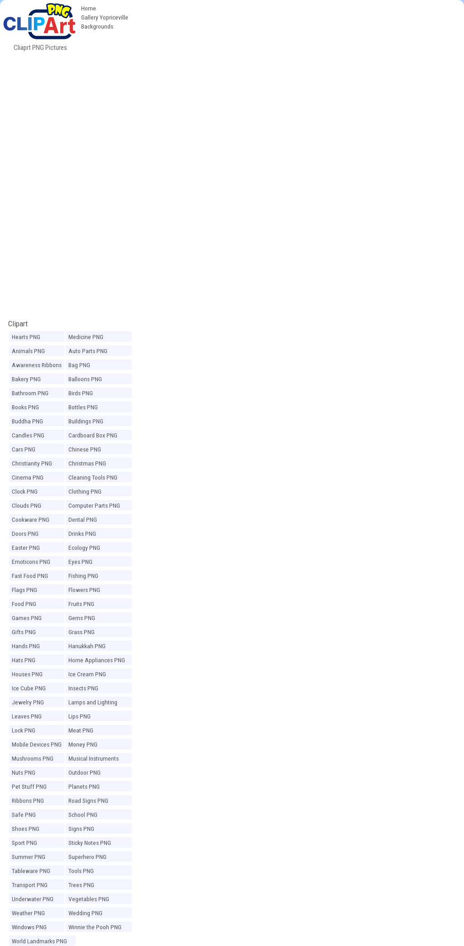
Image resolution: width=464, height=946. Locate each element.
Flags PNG (24, 589)
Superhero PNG (87, 856)
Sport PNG (24, 842)
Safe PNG (24, 814)
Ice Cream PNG (87, 674)
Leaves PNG (27, 716)
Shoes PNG (25, 828)
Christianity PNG (32, 463)
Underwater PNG (32, 898)
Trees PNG (81, 884)
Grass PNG (81, 632)
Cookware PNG (30, 519)
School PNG (82, 814)
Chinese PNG (84, 449)
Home (88, 8)
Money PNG (82, 744)
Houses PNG (27, 674)
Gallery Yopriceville (104, 17)
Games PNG (27, 617)
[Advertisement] (298, 68)
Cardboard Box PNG (92, 435)
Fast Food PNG (30, 575)
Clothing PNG (85, 491)
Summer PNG (28, 856)
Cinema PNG (28, 477)
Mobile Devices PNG (37, 744)
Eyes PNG (80, 561)
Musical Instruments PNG (93, 760)
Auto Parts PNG (87, 350)
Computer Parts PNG (94, 505)
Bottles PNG (83, 407)
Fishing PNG (83, 575)
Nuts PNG (23, 772)
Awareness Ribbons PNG (37, 366)
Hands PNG (26, 646)
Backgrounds (97, 26)
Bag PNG (79, 365)
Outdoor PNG (84, 772)
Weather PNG (28, 913)
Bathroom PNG (30, 393)
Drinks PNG (82, 533)
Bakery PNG (26, 379)
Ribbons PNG (28, 800)
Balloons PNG (85, 379)
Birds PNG (80, 393)
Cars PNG (23, 449)
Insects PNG (83, 688)
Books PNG (25, 407)
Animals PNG (28, 350)
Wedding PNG (85, 913)
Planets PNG (84, 786)
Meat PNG (80, 730)
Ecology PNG (84, 547)
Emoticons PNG (31, 561)
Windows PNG (29, 927)
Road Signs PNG (88, 800)
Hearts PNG (26, 336)
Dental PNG (82, 519)
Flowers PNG (84, 589)
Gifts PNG (24, 632)
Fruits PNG (81, 603)
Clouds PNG (26, 505)
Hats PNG (23, 660)
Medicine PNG (85, 336)
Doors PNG (25, 533)
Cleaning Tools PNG (92, 477)
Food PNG (24, 603)
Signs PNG (81, 828)
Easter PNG (26, 547)
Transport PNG (30, 884)
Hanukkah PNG (87, 646)
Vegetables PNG (88, 898)
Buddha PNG (27, 421)
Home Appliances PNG (96, 660)
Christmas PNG (87, 463)
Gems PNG (81, 617)
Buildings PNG (85, 421)
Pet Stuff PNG (29, 786)
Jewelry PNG (28, 702)
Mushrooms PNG (32, 758)
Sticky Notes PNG (89, 842)
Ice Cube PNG (29, 688)
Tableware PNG (31, 870)
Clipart (18, 323)
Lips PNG (79, 716)
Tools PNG (81, 870)
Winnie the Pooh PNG (94, 927)
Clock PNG (25, 491)
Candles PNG (28, 435)
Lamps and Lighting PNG (92, 703)
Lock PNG (23, 730)
